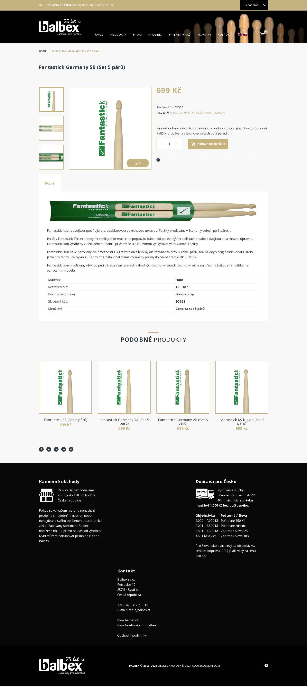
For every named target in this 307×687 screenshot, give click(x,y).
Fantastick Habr (180, 112)
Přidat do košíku (212, 144)
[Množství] (169, 144)
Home (43, 51)
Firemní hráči (180, 34)
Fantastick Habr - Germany (208, 112)
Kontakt (225, 34)
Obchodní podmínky (132, 636)
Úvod (99, 34)
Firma (137, 34)
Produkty (118, 34)
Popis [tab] (51, 184)
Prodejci (155, 34)
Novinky (204, 34)
